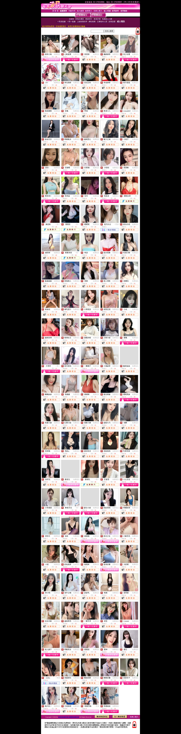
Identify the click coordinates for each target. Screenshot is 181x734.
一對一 (136, 196)
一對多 (116, 224)
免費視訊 (57, 54)
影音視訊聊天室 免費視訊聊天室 (68, 717)
